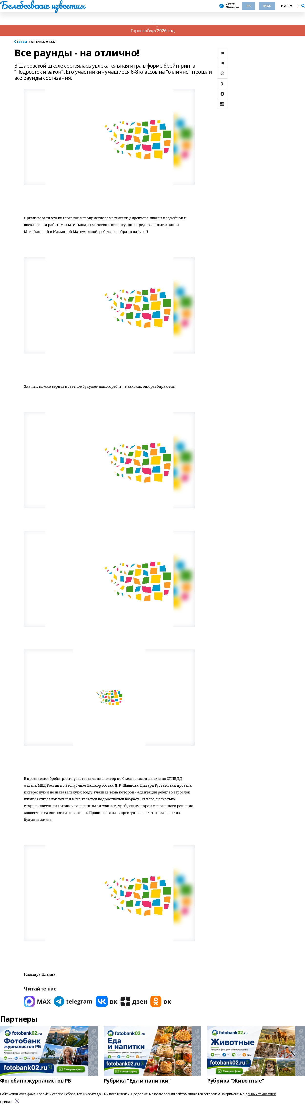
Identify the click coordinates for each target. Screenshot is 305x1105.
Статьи (20, 42)
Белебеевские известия (42, 5)
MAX (267, 5)
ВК (248, 5)
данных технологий (260, 1094)
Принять (6, 1102)
